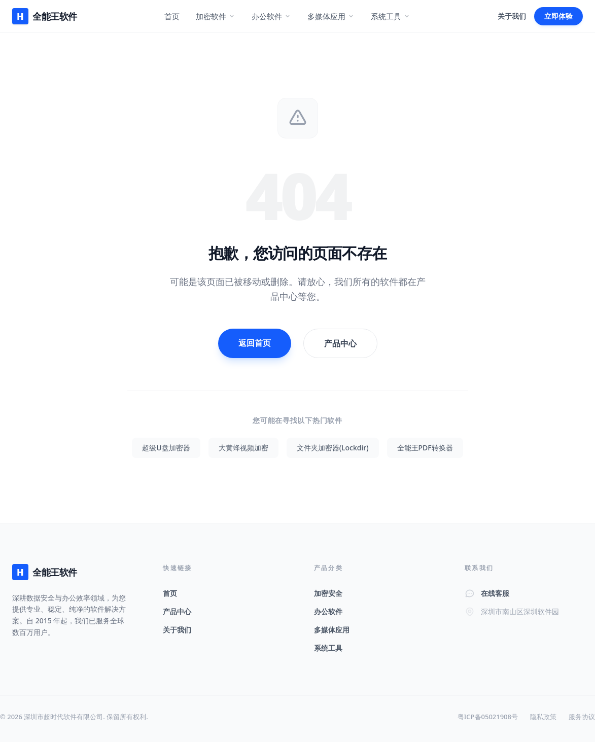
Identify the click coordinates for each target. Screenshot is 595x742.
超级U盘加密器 (166, 447)
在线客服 (495, 593)
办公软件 (271, 16)
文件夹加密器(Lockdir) (333, 447)
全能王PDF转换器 (425, 447)
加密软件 (215, 16)
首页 (172, 16)
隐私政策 (543, 716)
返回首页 (254, 342)
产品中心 (340, 343)
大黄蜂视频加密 (243, 447)
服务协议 (582, 716)
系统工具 (390, 16)
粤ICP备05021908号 (488, 716)
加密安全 (328, 593)
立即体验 (558, 16)
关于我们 (512, 16)
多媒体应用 (331, 16)
